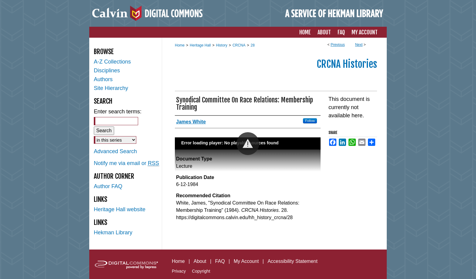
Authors (103, 79)
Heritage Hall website (119, 209)
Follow (310, 120)
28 (253, 45)
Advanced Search (115, 151)
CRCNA (239, 45)
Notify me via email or (126, 163)
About (200, 261)
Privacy (179, 271)
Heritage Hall (200, 45)
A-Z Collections (112, 62)
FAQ (220, 261)
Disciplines (107, 70)
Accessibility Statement (292, 261)
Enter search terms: (117, 111)
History (221, 45)
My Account (246, 261)
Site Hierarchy (111, 88)
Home (180, 45)
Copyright (201, 271)
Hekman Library (113, 232)
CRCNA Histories (347, 64)
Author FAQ (108, 186)
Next (359, 45)
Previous (338, 45)
